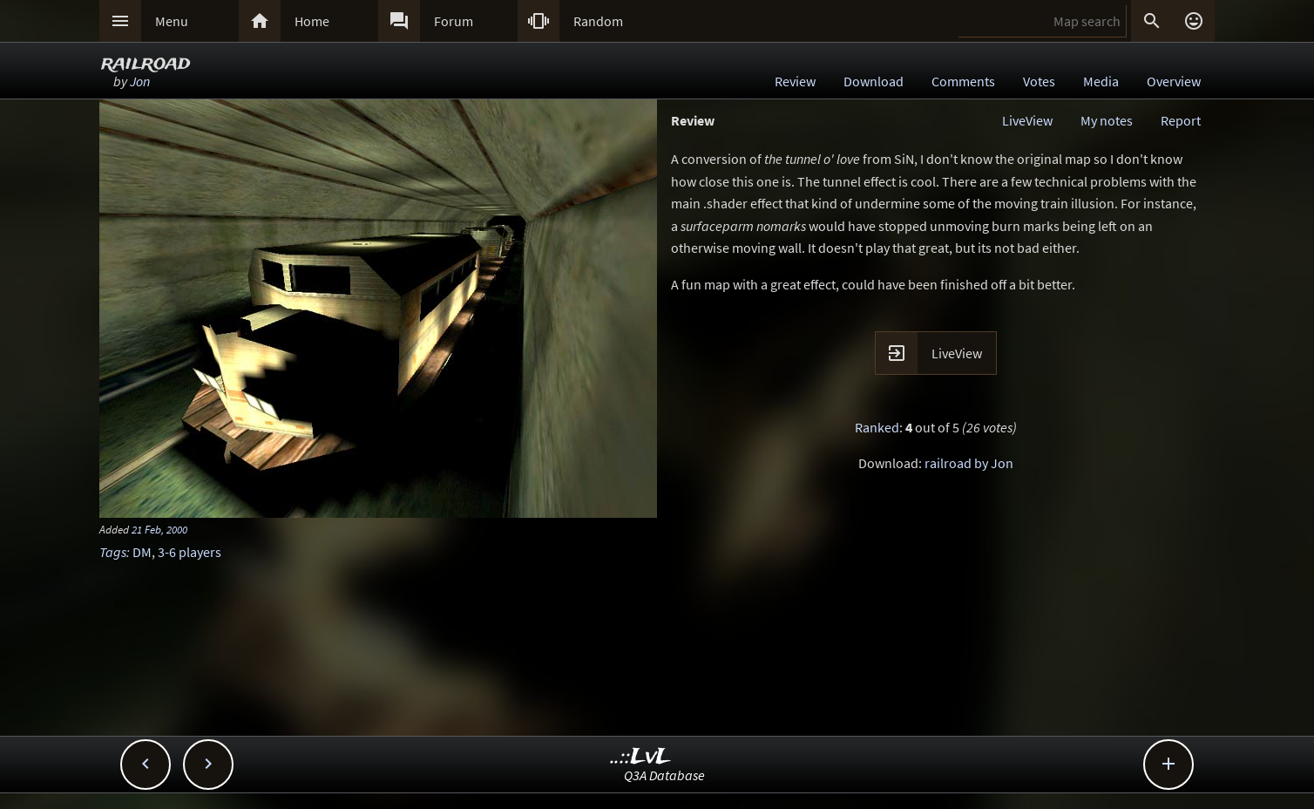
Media (1101, 81)
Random (598, 21)
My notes (1106, 120)
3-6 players (189, 552)
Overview (1174, 81)
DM (142, 552)
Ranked (877, 427)
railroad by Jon (969, 463)
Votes (1039, 81)
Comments (963, 81)
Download (873, 81)
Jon (140, 81)
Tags (112, 552)
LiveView (1027, 120)
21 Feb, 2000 (159, 529)
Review (795, 81)
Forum (453, 21)
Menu (171, 21)
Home (312, 21)
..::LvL (641, 757)
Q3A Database (664, 775)
